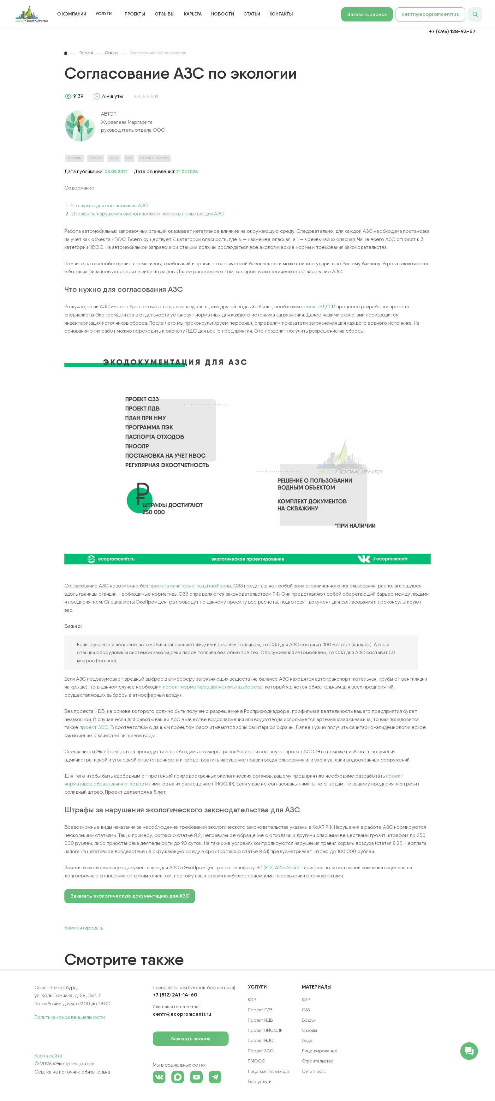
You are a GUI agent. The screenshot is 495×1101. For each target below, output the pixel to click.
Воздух (95, 158)
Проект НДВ (260, 1020)
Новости (222, 14)
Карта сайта (48, 1056)
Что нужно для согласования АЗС (109, 205)
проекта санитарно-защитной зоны (190, 586)
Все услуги (259, 1081)
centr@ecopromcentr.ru (431, 14)
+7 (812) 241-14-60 (175, 994)
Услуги (104, 13)
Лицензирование (319, 1050)
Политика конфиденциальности (69, 1017)
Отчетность (313, 1071)
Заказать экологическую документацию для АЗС (129, 896)
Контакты (281, 14)
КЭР (306, 999)
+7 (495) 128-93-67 (452, 31)
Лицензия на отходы (268, 1071)
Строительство (154, 158)
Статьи (251, 14)
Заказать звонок (370, 14)
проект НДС (315, 307)
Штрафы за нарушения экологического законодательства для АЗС (147, 214)
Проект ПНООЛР (265, 1030)
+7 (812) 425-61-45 (278, 867)
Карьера (193, 14)
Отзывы (165, 14)
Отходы (75, 158)
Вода (114, 158)
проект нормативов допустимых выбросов (212, 687)
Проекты (135, 14)
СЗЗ (129, 158)
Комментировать (83, 928)
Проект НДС (260, 1040)
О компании (71, 14)
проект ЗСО (94, 727)
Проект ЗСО (261, 1050)
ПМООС (256, 1060)
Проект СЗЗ (260, 1009)
